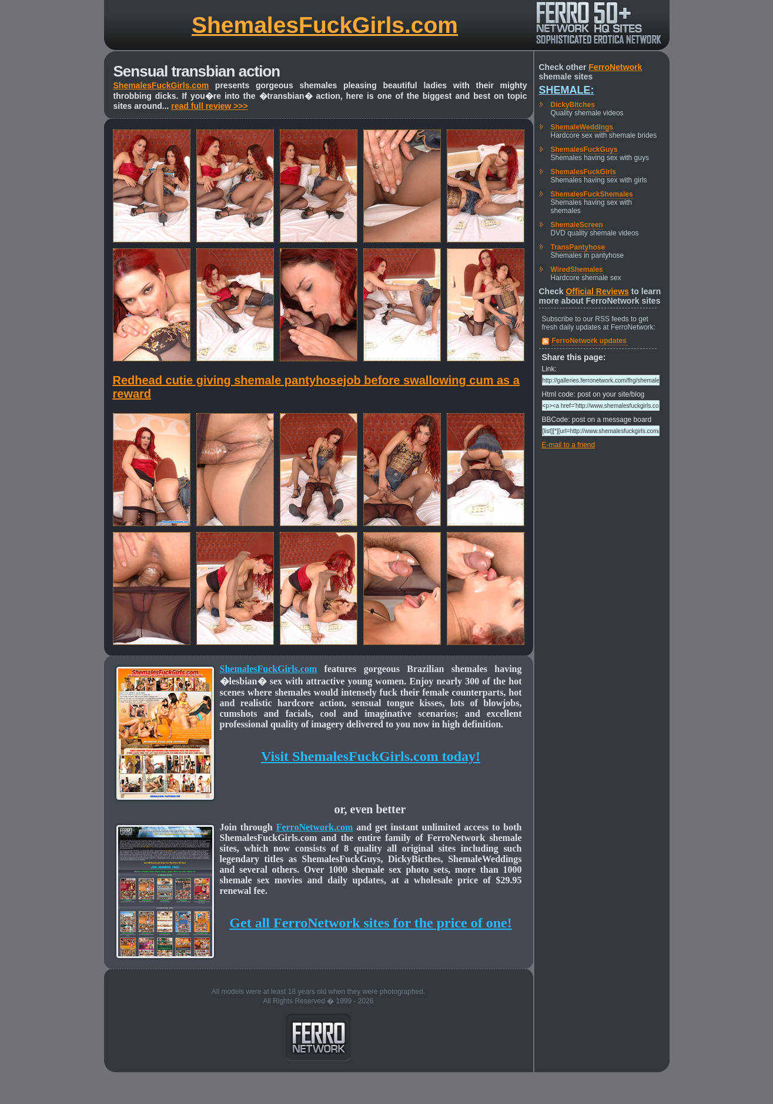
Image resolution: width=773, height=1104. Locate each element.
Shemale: (566, 90)
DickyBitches (573, 105)
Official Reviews (596, 291)
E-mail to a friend (568, 445)
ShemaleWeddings (582, 127)
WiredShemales (577, 269)
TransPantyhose (578, 247)
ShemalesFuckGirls (583, 172)
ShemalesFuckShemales (592, 194)
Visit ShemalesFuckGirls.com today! (370, 756)
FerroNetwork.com (314, 827)
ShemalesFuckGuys (584, 149)
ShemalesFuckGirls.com (325, 25)
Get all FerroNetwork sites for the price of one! (370, 922)
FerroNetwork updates (589, 341)
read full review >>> (209, 106)
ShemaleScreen (577, 225)
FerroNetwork (615, 67)
